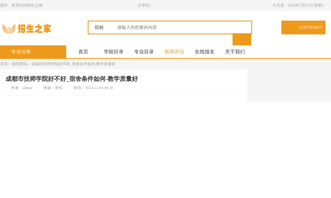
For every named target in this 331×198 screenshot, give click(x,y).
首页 (83, 51)
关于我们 (235, 51)
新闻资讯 (174, 51)
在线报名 (205, 51)
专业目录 (144, 51)
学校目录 (114, 51)
